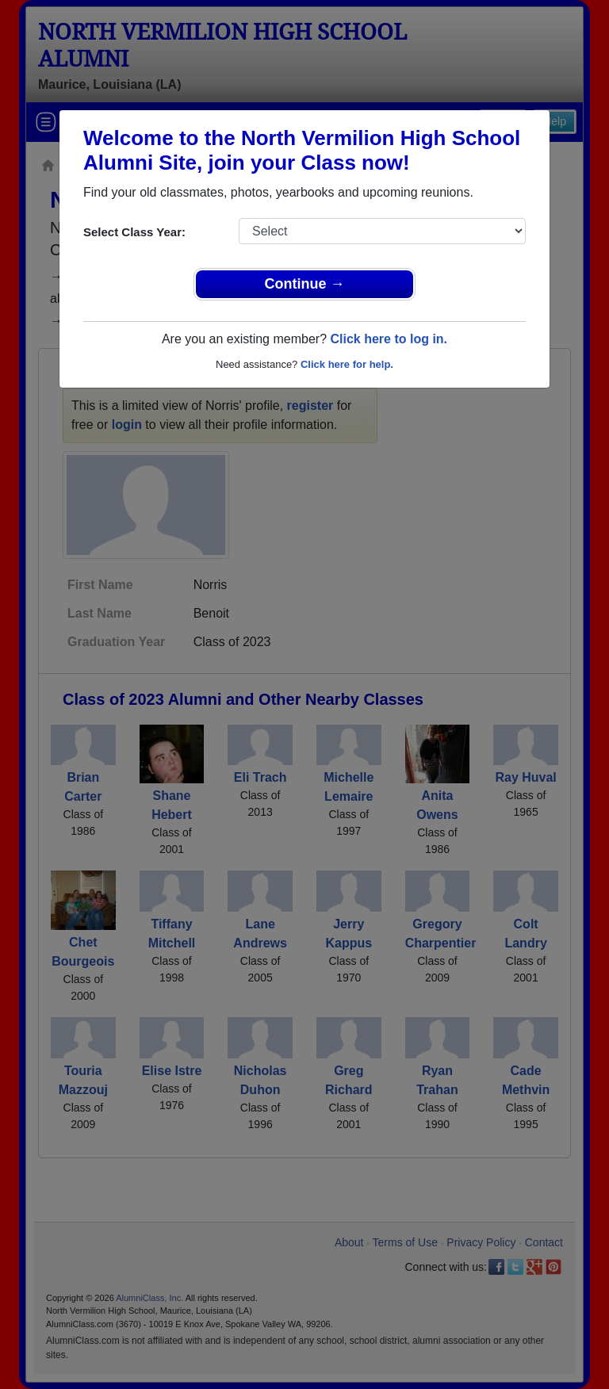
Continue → (305, 284)
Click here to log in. (388, 339)
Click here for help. (347, 364)
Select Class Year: (134, 232)
